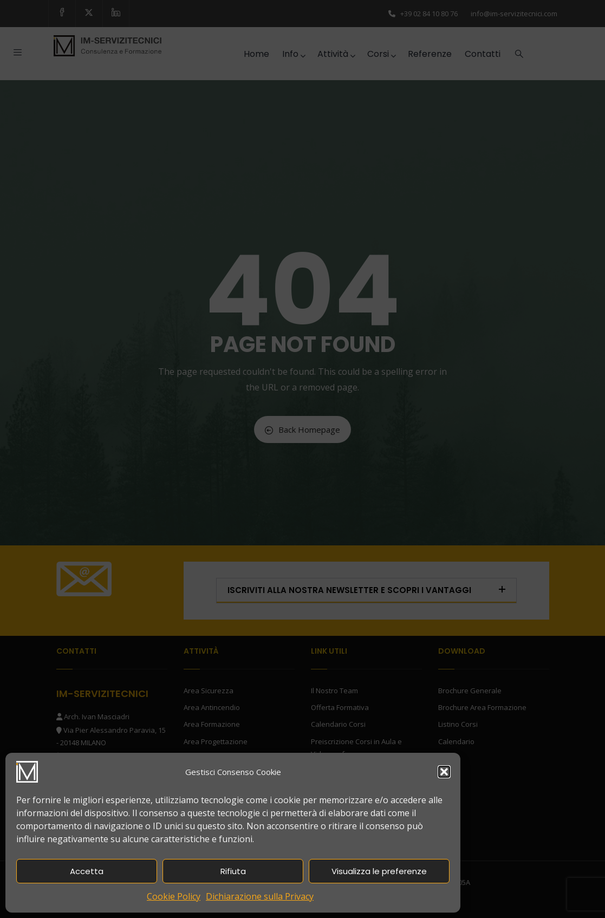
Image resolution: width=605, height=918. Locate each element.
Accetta (86, 871)
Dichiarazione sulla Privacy (260, 896)
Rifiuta (233, 871)
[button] (444, 771)
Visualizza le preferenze (379, 871)
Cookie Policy (173, 896)
